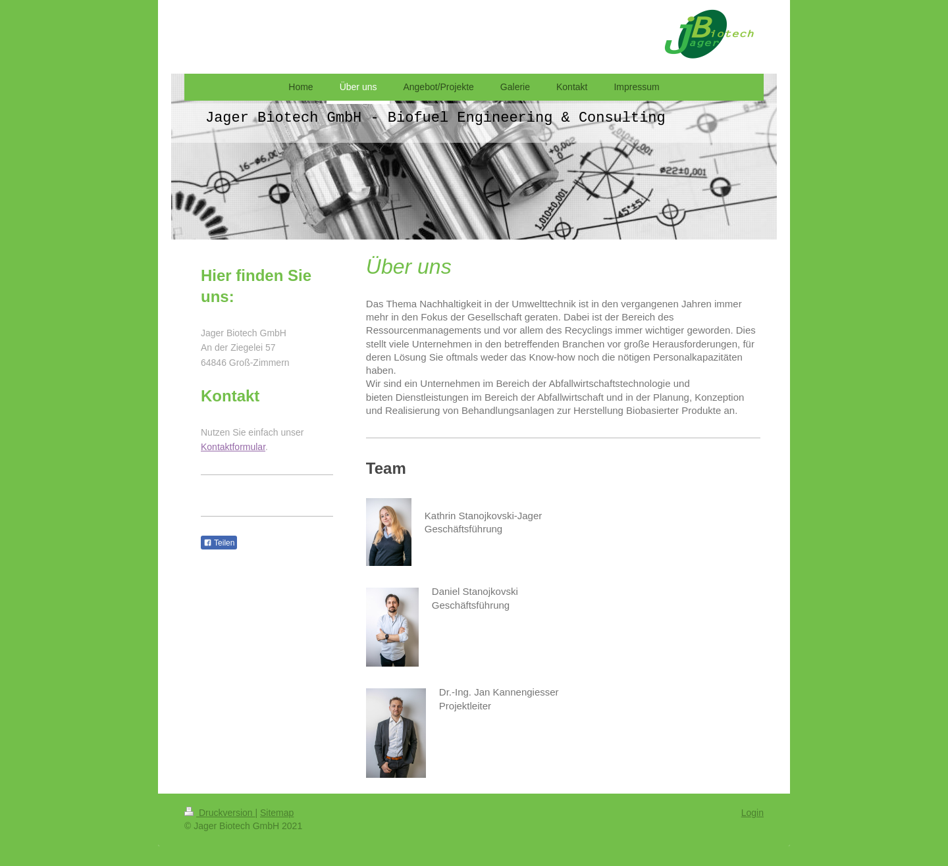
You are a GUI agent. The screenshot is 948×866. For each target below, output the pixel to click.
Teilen (218, 543)
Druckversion (219, 812)
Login (752, 812)
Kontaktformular (233, 447)
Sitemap (277, 812)
